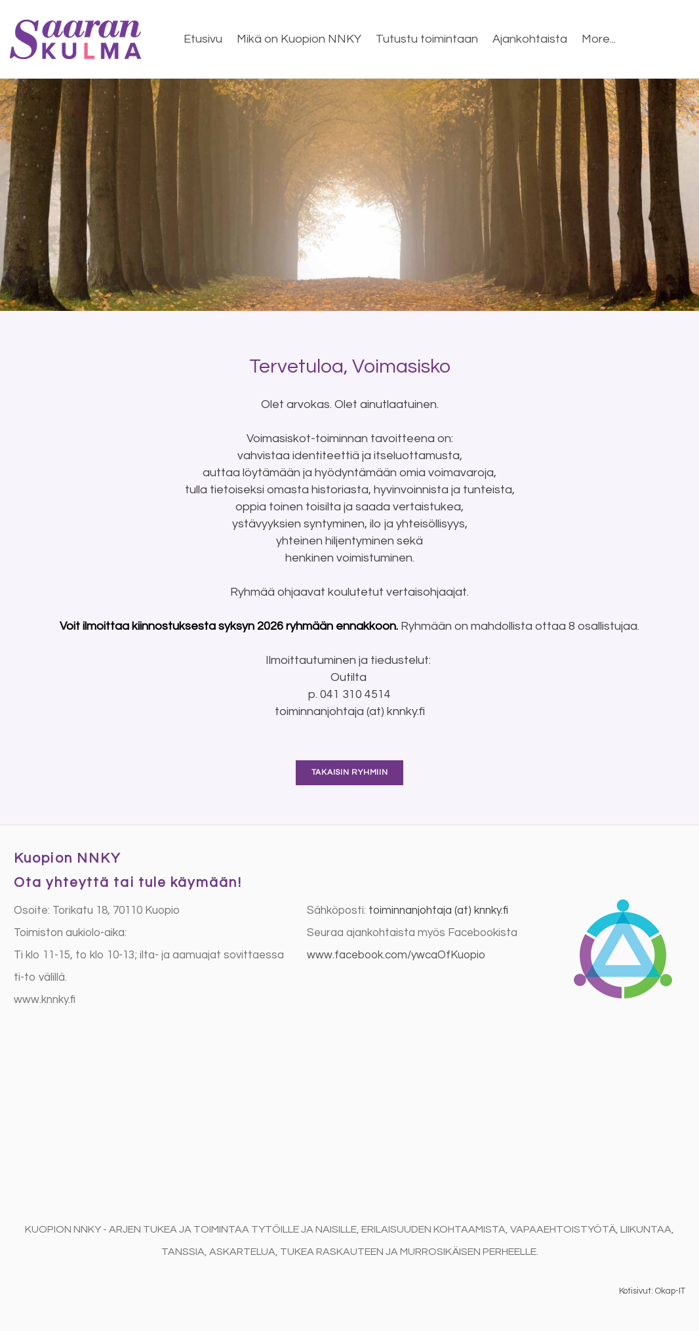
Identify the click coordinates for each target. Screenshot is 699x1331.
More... (599, 39)
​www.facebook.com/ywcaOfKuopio (396, 955)
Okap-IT (670, 1291)
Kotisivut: (636, 1291)
